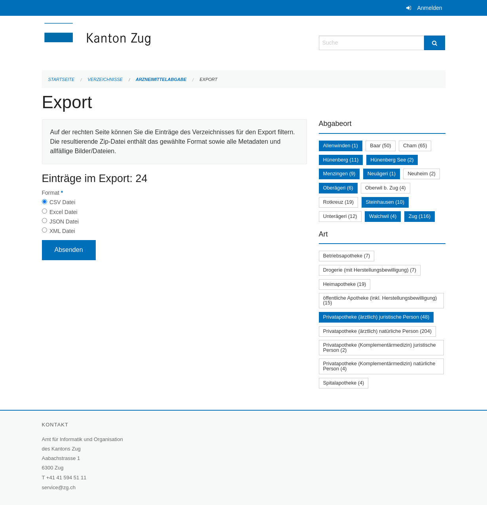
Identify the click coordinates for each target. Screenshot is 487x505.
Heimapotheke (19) (344, 284)
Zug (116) (419, 216)
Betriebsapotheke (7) (346, 256)
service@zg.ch (59, 487)
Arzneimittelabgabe (161, 79)
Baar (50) (380, 145)
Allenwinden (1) (340, 145)
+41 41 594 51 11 (66, 478)
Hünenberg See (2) (392, 160)
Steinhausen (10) (385, 202)
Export (208, 79)
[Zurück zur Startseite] (145, 42)
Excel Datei (63, 212)
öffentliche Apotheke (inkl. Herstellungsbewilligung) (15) (380, 300)
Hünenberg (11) (341, 160)
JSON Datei (64, 221)
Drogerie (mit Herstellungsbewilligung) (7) (369, 270)
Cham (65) (415, 145)
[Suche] (434, 43)
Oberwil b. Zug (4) (385, 188)
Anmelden (429, 8)
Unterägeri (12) (340, 216)
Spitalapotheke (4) (343, 383)
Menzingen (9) (339, 173)
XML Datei (62, 231)
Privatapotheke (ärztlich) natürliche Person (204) (377, 331)
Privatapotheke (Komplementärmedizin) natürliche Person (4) (379, 366)
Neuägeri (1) (382, 173)
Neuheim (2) (421, 173)
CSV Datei (62, 202)
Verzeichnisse (105, 79)
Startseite (61, 79)
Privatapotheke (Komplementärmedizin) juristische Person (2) (379, 347)
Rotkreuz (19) (338, 202)
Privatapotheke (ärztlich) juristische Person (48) (376, 317)
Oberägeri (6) (338, 188)
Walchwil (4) (382, 216)
